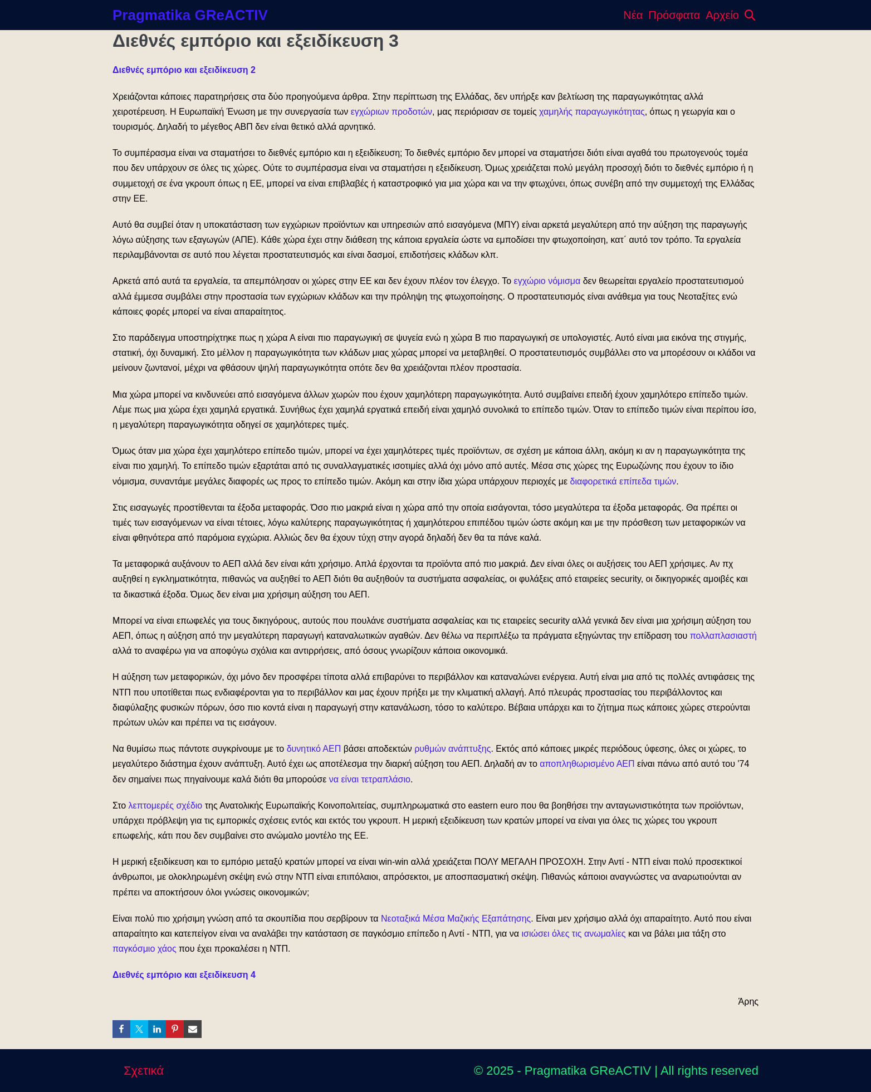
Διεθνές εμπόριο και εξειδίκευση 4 (184, 975)
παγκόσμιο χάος (144, 948)
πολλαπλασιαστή (723, 635)
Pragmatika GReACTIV (190, 15)
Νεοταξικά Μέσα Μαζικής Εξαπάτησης (456, 918)
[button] (750, 15)
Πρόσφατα (674, 15)
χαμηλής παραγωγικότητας (592, 111)
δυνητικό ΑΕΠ (314, 748)
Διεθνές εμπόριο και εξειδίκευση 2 (184, 70)
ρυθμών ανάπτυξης (452, 748)
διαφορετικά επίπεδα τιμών (623, 481)
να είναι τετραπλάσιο (369, 779)
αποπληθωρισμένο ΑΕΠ (587, 763)
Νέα (633, 15)
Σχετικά (144, 1071)
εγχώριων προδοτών (391, 111)
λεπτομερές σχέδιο (166, 805)
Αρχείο (722, 15)
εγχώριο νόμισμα (547, 281)
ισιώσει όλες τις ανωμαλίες (574, 933)
